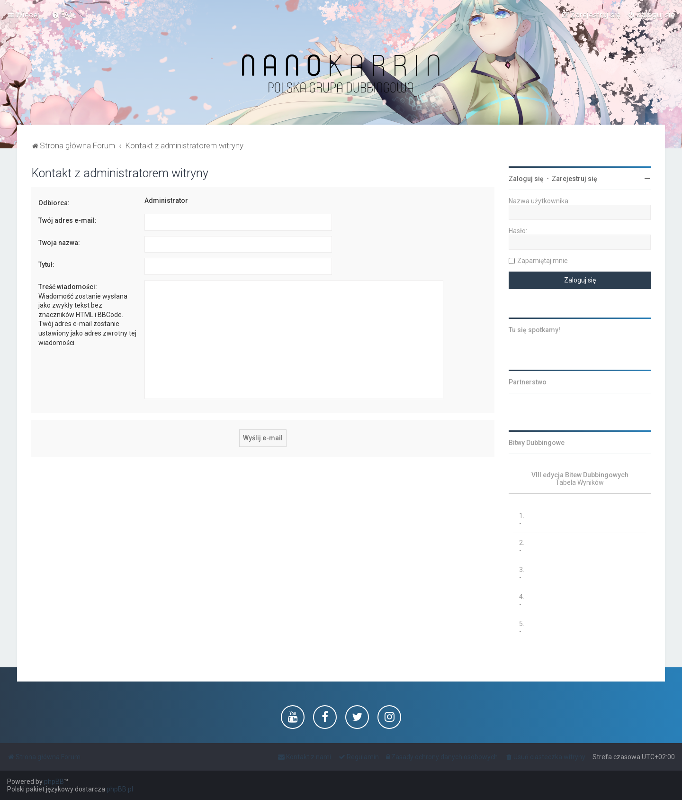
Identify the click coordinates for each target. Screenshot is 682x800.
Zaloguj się (526, 178)
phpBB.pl (120, 789)
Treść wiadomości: (67, 287)
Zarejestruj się (574, 178)
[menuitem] (63, 14)
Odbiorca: (54, 203)
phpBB (54, 781)
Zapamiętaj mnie (542, 260)
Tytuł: (46, 264)
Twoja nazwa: (59, 242)
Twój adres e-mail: (67, 220)
